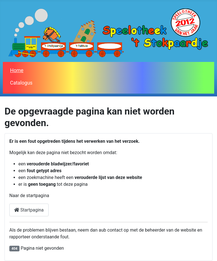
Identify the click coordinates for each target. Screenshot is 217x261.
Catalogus (21, 83)
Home (16, 70)
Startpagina (29, 210)
